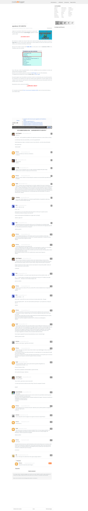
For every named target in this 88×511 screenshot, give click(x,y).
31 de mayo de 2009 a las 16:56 (24, 341)
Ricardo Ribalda (19, 392)
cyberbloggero (19, 133)
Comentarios (70, 8)
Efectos (62, 13)
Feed (62, 16)
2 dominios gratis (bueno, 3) (28, 121)
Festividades (56, 17)
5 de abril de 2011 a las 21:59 (25, 421)
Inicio (16, 23)
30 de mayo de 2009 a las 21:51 (23, 183)
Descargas (56, 12)
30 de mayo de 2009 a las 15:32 (22, 159)
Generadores (63, 8)
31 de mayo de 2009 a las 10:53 (27, 258)
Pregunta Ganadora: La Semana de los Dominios (33, 123)
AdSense (56, 7)
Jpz (16, 159)
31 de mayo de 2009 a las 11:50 (22, 273)
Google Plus (72, 23)
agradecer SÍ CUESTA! (19, 26)
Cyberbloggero (34, 72)
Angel (39, 74)
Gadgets (70, 7)
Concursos (18, 23)
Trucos (69, 16)
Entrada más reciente (17, 508)
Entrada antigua (49, 508)
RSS (57, 23)
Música (55, 13)
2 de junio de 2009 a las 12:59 (25, 405)
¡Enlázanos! (61, 2)
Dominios (70, 12)
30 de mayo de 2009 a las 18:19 (25, 175)
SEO (62, 14)
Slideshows (56, 16)
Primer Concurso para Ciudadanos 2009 (30, 90)
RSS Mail (61, 23)
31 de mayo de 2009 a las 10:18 (22, 222)
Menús (62, 12)
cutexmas (18, 197)
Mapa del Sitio (73, 2)
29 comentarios (49, 28)
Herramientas (54, 2)
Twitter (62, 17)
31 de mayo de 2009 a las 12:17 (25, 310)
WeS (36, 74)
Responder (17, 468)
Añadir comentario (31, 471)
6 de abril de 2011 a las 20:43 (23, 428)
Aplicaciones (63, 7)
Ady (16, 454)
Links (69, 11)
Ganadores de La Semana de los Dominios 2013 (32, 122)
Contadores (70, 10)
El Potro (17, 152)
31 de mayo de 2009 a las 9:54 (22, 205)
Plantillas (70, 13)
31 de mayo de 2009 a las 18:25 (25, 348)
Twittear (17, 120)
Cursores (63, 11)
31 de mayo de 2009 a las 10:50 (25, 244)
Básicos (55, 8)
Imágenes (56, 11)
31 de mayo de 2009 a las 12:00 (25, 286)
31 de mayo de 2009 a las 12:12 (22, 295)
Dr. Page (17, 167)
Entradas (56, 14)
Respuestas (19, 460)
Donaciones (66, 2)
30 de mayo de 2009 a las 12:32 (27, 133)
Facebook (70, 14)
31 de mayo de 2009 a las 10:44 (25, 234)
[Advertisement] (33, 14)
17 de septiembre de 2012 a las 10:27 (29, 463)
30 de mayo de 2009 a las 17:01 (24, 167)
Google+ (56, 10)
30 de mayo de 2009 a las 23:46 (25, 197)
